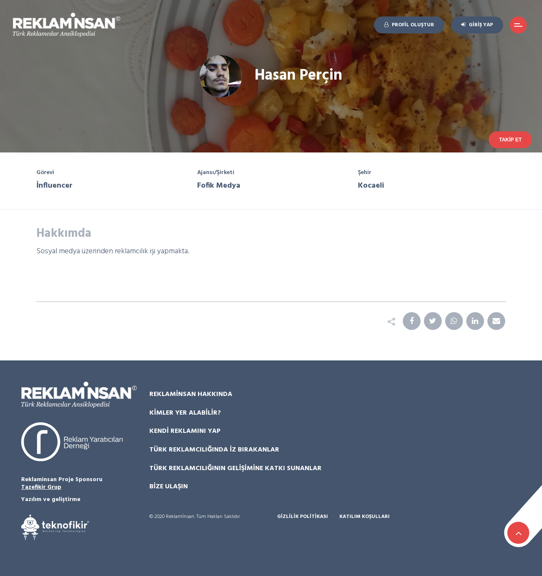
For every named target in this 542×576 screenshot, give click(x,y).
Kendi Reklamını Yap (184, 431)
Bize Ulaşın (168, 486)
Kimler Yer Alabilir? (185, 412)
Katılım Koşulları (364, 517)
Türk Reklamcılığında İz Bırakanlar (214, 449)
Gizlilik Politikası (302, 517)
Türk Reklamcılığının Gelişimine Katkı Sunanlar (235, 468)
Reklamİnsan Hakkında (190, 394)
